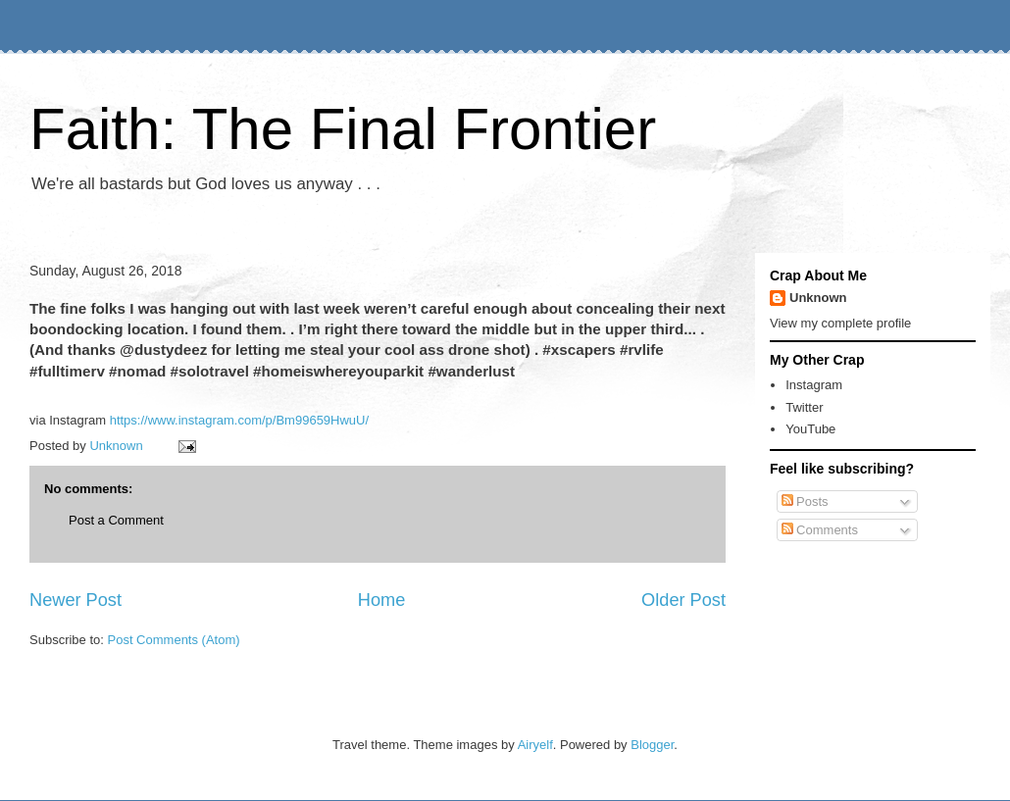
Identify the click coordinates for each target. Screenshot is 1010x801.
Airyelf (535, 744)
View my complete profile (840, 323)
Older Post (683, 600)
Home (382, 600)
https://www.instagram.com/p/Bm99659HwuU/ (239, 420)
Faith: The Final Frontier (342, 129)
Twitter (804, 407)
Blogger (652, 744)
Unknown (818, 297)
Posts (805, 501)
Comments (820, 530)
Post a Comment (116, 520)
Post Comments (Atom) (174, 639)
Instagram (813, 384)
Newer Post (75, 600)
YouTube (810, 429)
